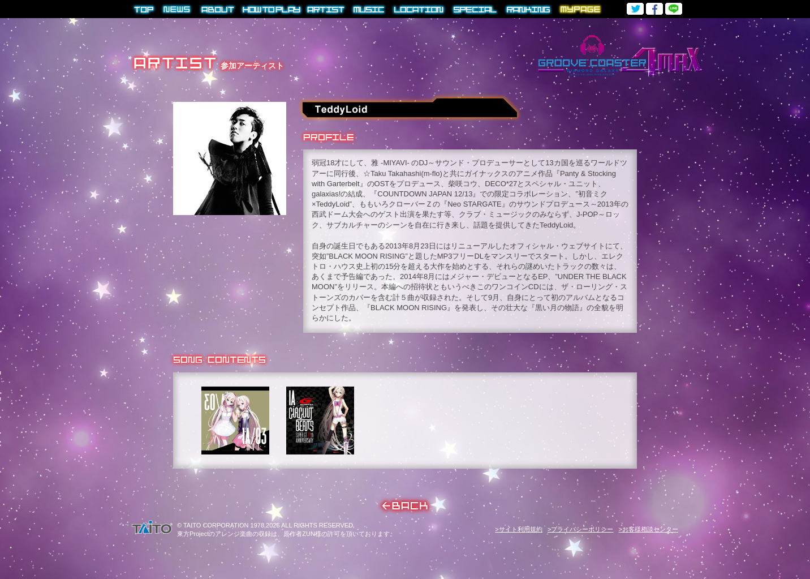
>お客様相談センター (648, 529)
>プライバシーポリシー (580, 529)
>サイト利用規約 (518, 529)
